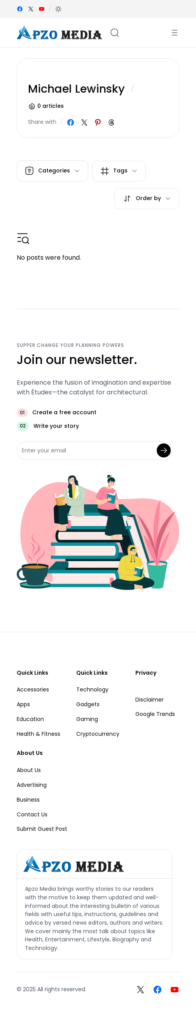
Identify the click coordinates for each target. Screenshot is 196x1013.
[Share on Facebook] (70, 122)
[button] (58, 8)
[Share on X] (84, 122)
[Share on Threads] (111, 122)
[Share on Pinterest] (98, 122)
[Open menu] (174, 32)
